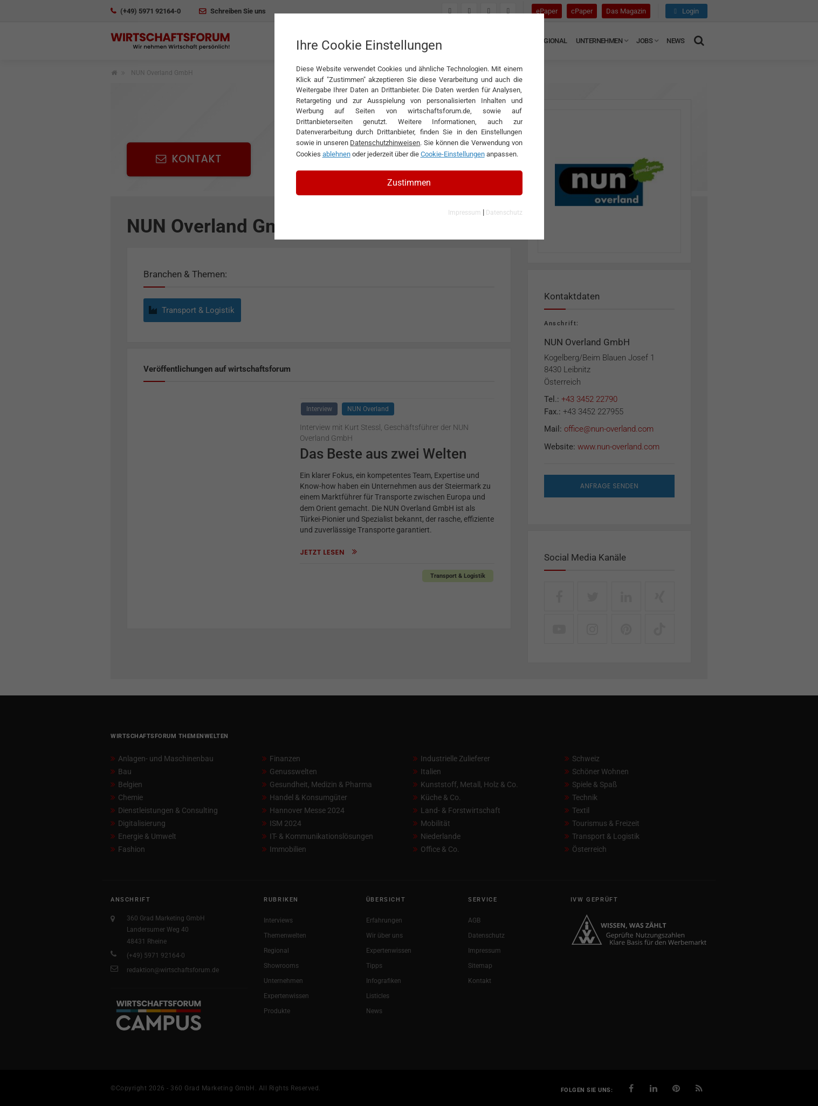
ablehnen (336, 154)
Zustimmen (409, 182)
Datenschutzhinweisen (385, 143)
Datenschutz (504, 212)
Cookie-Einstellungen (453, 154)
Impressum (464, 212)
